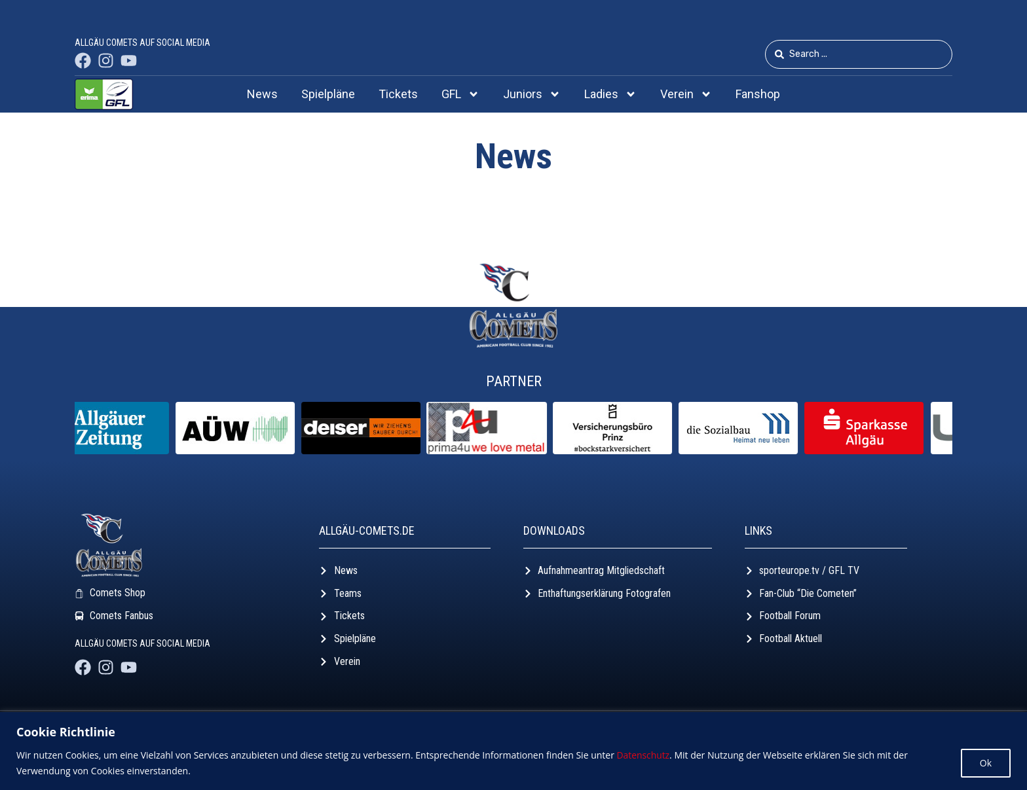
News (262, 94)
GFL (460, 94)
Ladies (610, 94)
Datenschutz (643, 755)
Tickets (398, 94)
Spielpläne (328, 94)
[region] (513, 751)
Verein (686, 94)
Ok (986, 763)
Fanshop (758, 94)
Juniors (532, 94)
